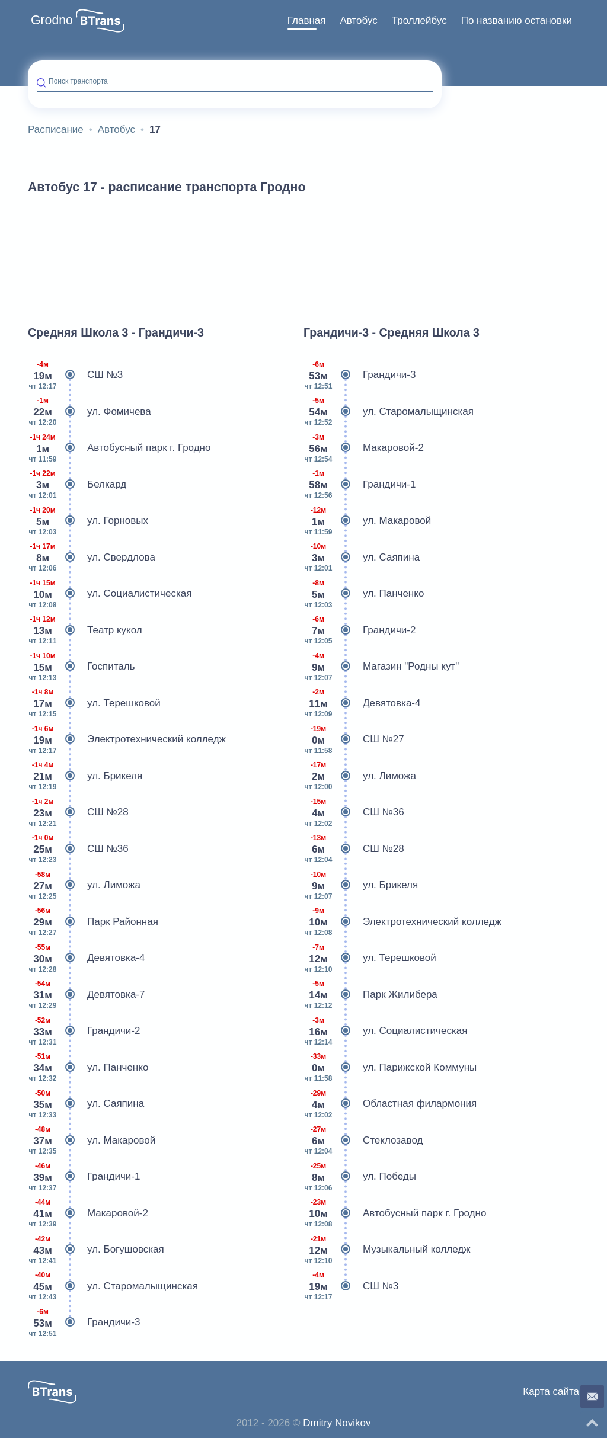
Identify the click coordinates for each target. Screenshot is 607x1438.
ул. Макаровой (91, 1140)
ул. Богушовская (96, 1249)
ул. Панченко (88, 1068)
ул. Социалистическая (109, 594)
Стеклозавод (363, 1140)
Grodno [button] (52, 20)
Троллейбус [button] (419, 20)
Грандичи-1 (84, 1177)
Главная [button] (306, 20)
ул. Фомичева (89, 412)
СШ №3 (75, 375)
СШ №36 (78, 849)
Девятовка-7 (86, 995)
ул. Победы (360, 1177)
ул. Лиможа (84, 885)
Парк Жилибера (370, 995)
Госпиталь (81, 666)
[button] (100, 21)
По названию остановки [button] (516, 20)
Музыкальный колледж (387, 1249)
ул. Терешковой (94, 703)
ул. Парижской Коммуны (390, 1068)
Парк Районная (93, 922)
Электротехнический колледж (127, 739)
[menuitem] (306, 21)
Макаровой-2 (88, 1213)
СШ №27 (354, 739)
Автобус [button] (359, 20)
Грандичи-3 (84, 1322)
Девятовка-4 (86, 958)
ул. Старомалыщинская (113, 1286)
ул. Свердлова (91, 557)
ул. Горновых (88, 521)
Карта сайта (551, 1391)
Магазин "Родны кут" (381, 666)
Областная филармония (390, 1104)
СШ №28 (78, 812)
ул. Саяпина (86, 1104)
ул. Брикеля (85, 776)
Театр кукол (85, 630)
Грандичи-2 (84, 1031)
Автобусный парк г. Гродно (119, 448)
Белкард (77, 484)
